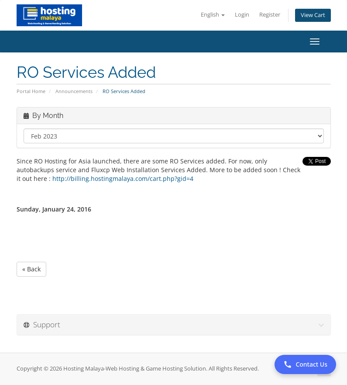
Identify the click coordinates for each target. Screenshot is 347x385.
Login (242, 14)
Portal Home (31, 91)
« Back (31, 269)
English (213, 14)
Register (269, 14)
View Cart (313, 15)
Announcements (74, 91)
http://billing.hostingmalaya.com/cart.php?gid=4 (122, 178)
